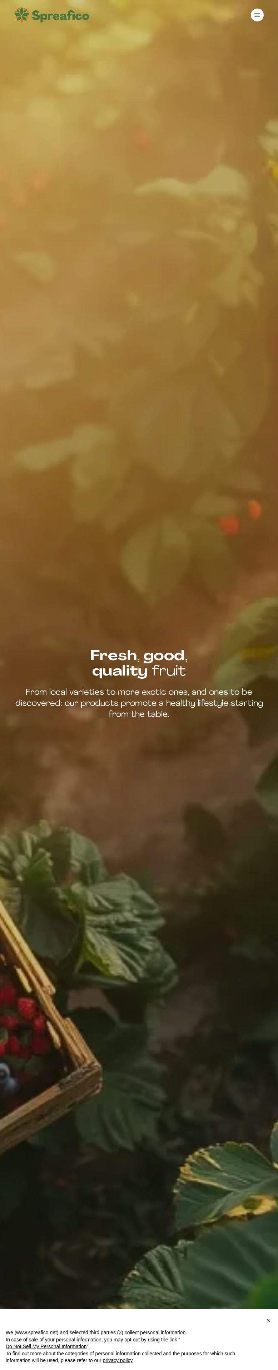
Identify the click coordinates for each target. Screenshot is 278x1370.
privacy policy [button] (118, 1360)
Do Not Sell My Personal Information (46, 1346)
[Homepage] (51, 15)
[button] (268, 1320)
